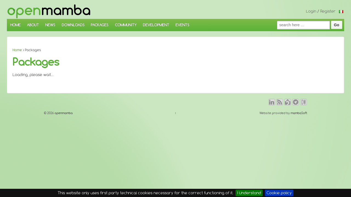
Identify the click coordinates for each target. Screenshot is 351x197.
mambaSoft (299, 113)
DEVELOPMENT (156, 25)
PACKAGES (99, 25)
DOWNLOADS (73, 25)
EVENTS (182, 25)
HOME (15, 25)
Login (311, 11)
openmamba (63, 113)
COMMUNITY (126, 25)
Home (17, 50)
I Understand (249, 192)
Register (328, 11)
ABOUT (33, 25)
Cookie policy (279, 192)
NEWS (50, 25)
